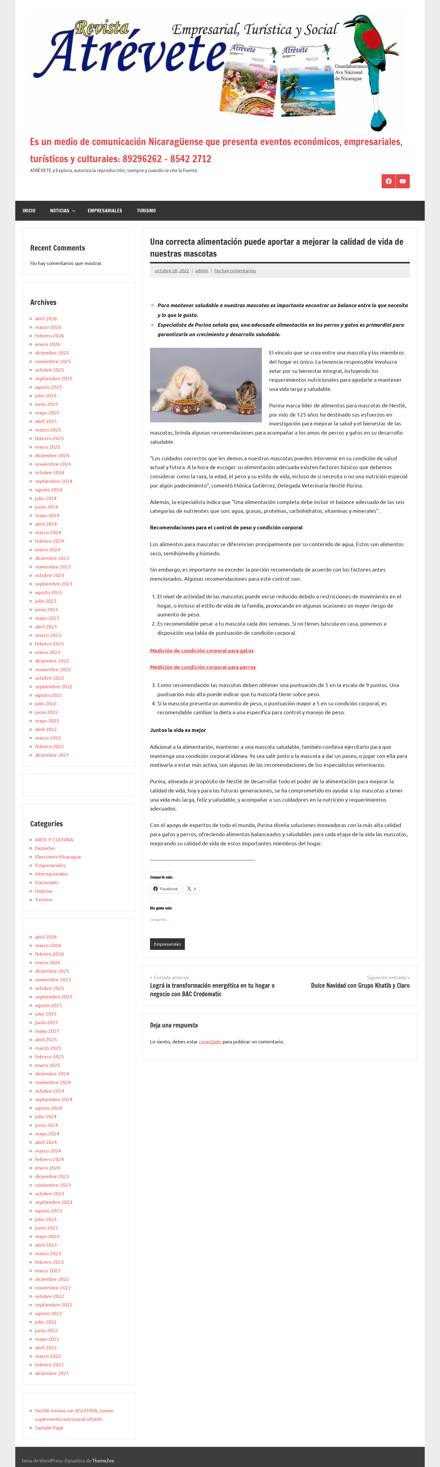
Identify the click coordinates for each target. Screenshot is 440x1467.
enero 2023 (47, 652)
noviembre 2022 (53, 669)
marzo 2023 (48, 635)
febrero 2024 (49, 541)
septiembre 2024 (53, 481)
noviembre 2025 (53, 361)
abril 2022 (46, 729)
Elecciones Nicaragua (58, 856)
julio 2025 (46, 395)
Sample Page (49, 1427)
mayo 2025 (47, 412)
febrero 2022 (49, 746)
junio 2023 (46, 609)
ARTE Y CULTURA (54, 839)
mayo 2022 (47, 720)
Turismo (146, 210)
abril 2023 (46, 626)
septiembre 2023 (53, 583)
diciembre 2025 (52, 352)
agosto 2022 (48, 695)
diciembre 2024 (52, 455)
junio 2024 (46, 506)
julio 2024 (46, 498)
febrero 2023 (49, 643)
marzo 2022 (48, 737)
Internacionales (51, 873)
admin (201, 270)
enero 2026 (47, 344)
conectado (210, 1042)
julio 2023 (46, 600)
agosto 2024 (48, 489)
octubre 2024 (49, 472)
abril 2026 (46, 318)
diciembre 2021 (52, 755)
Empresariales (105, 210)
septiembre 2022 (53, 686)
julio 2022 (46, 703)
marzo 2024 (48, 532)
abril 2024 (46, 523)
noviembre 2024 (53, 464)
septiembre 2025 (53, 378)
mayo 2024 (47, 515)
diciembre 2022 (52, 660)
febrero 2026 (49, 335)
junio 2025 (46, 404)
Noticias (62, 210)
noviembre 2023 (53, 566)
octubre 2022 (49, 678)
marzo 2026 (48, 327)
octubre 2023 (49, 575)
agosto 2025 (48, 387)
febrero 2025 (49, 438)
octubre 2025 (49, 369)
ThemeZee (103, 1460)
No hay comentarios (235, 270)
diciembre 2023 (52, 558)
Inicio (29, 210)
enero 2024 (47, 549)
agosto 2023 (48, 592)
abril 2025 (46, 421)
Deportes (45, 848)
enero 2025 (47, 446)
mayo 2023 (47, 618)
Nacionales (47, 882)
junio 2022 (46, 712)
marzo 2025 (48, 429)
